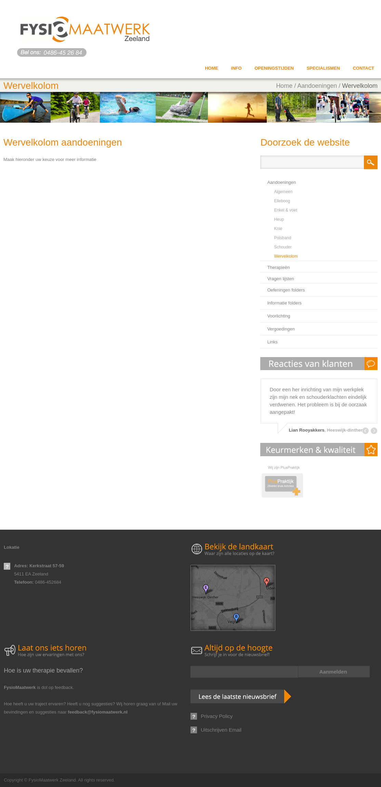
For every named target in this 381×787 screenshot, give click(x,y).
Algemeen (283, 191)
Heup (279, 219)
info (236, 68)
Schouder (282, 247)
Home (211, 68)
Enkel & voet (285, 210)
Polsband (282, 237)
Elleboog (282, 201)
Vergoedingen (280, 328)
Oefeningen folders (286, 290)
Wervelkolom (360, 85)
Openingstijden (274, 68)
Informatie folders (284, 303)
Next (374, 430)
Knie (278, 228)
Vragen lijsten (280, 278)
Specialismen (323, 68)
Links (272, 341)
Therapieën (278, 267)
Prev (365, 430)
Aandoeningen (317, 85)
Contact (363, 68)
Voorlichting (278, 315)
